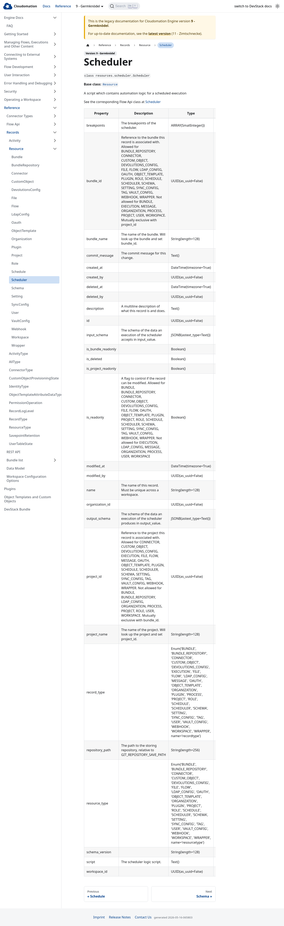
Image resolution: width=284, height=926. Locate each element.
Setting (17, 296)
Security (10, 91)
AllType (14, 362)
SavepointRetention (24, 435)
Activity (14, 140)
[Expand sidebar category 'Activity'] (54, 140)
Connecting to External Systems (22, 56)
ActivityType (18, 353)
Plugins (10, 489)
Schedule (18, 271)
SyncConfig (20, 304)
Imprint (99, 917)
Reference (63, 6)
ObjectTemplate (23, 230)
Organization (21, 239)
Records (13, 132)
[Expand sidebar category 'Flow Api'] (54, 124)
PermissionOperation (25, 403)
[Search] (124, 6)
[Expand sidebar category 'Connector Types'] (54, 116)
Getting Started (16, 34)
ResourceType (20, 427)
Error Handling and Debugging (28, 83)
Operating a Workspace (22, 99)
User (15, 312)
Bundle (17, 157)
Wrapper (18, 345)
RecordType (18, 419)
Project (16, 255)
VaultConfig (20, 321)
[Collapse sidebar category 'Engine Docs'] (54, 17)
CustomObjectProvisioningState (34, 378)
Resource (16, 148)
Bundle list (15, 460)
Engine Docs (13, 17)
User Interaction (16, 75)
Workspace (20, 337)
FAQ (10, 26)
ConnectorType (21, 370)
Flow (15, 206)
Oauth (16, 222)
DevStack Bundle (17, 509)
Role (14, 263)
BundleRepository (25, 165)
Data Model (16, 468)
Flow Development (18, 67)
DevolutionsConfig (25, 189)
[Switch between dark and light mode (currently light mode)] (277, 6)
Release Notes (120, 917)
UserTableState (21, 443)
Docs (46, 6)
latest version (159, 33)
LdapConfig (20, 214)
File (14, 198)
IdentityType (19, 386)
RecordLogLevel (21, 411)
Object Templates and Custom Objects (27, 499)
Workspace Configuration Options (26, 478)
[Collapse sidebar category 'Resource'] (54, 148)
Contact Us (143, 917)
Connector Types (20, 116)
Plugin (16, 247)
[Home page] (88, 45)
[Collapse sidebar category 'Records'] (54, 132)
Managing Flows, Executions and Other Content (26, 44)
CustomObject (22, 181)
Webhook (18, 329)
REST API (13, 452)
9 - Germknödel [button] (88, 6)
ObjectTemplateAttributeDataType (34, 394)
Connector (19, 173)
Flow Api (13, 124)
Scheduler (19, 280)
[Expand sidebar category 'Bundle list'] (54, 460)
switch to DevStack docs (253, 6)
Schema (17, 288)
